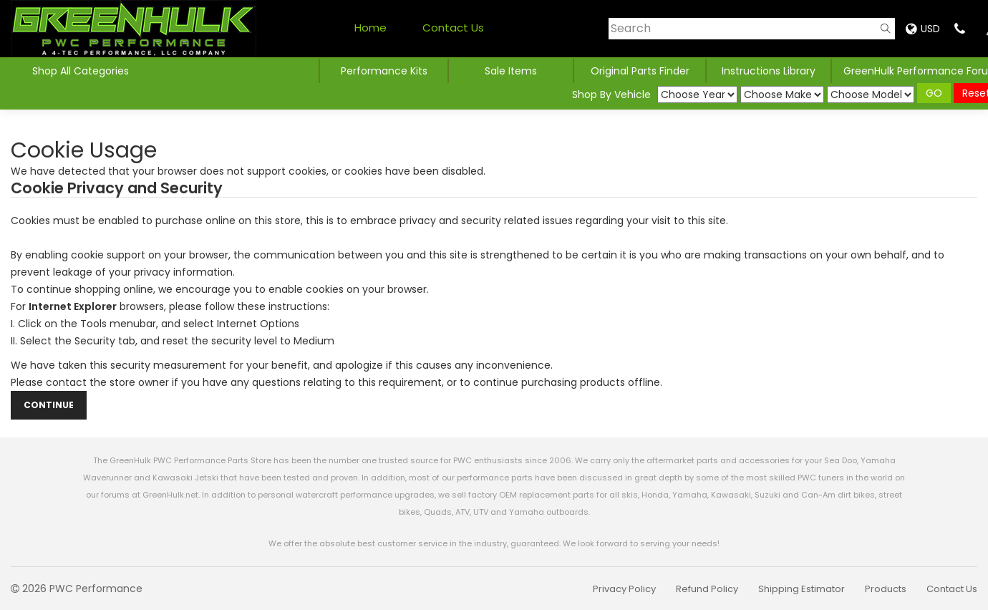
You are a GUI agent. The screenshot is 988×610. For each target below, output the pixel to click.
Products (885, 589)
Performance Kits (384, 71)
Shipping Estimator (801, 589)
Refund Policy (707, 589)
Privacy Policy (624, 589)
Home (370, 27)
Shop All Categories (80, 71)
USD (923, 28)
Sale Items (511, 71)
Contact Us (453, 27)
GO (934, 93)
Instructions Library (768, 71)
